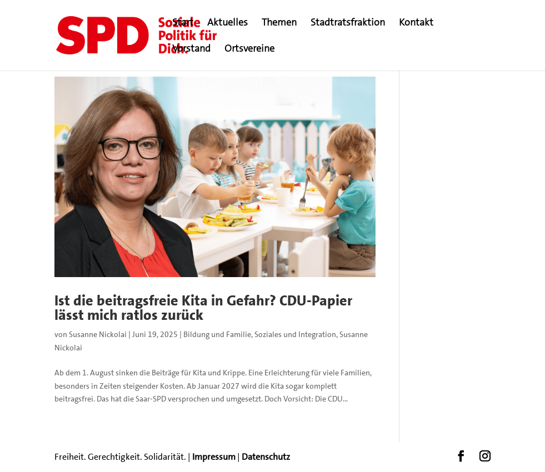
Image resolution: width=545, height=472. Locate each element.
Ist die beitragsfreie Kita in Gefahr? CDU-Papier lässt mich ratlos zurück (203, 308)
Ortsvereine (249, 49)
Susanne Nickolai (98, 334)
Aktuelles (227, 23)
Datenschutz (266, 457)
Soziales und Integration (295, 334)
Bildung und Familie (217, 334)
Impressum (214, 457)
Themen (279, 23)
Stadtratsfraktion (348, 23)
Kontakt (416, 23)
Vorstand (191, 49)
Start (182, 23)
